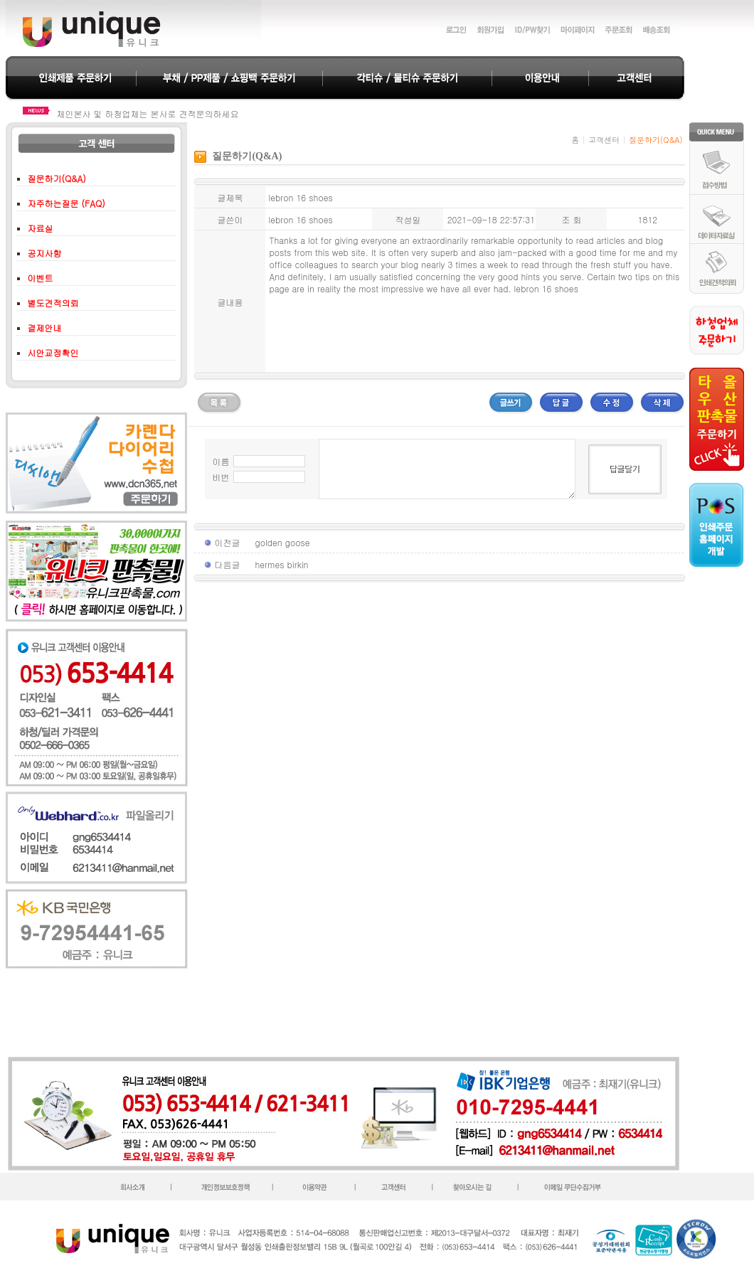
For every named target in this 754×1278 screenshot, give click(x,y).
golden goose (282, 542)
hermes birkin (281, 564)
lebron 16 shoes (546, 288)
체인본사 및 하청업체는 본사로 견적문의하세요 (148, 113)
